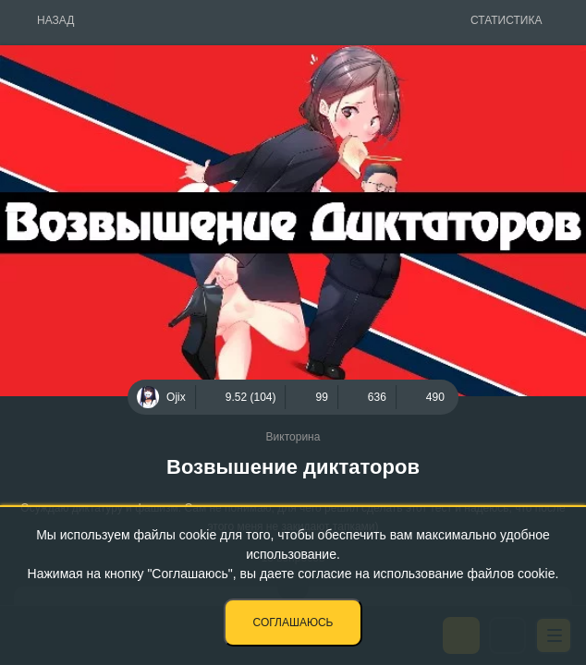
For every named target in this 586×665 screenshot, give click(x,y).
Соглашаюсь (293, 622)
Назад (55, 20)
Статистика (506, 20)
